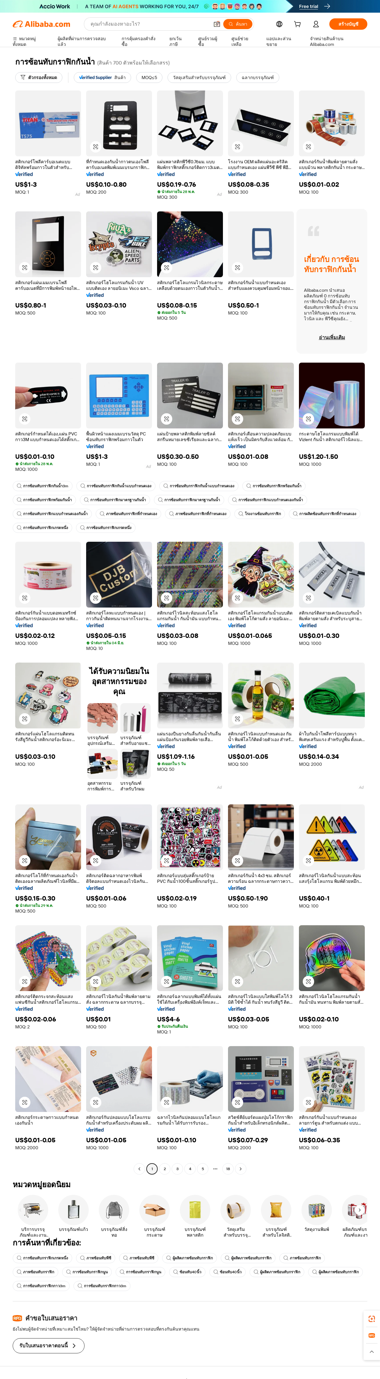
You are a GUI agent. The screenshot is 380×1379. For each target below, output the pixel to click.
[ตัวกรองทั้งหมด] (38, 77)
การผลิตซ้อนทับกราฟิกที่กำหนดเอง (324, 513)
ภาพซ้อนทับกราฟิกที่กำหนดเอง (128, 513)
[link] (372, 1319)
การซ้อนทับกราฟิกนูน (87, 1272)
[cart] (298, 25)
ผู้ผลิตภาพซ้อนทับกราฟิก (189, 1258)
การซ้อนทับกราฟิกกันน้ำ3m (42, 486)
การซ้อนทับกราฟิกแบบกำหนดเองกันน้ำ (267, 499)
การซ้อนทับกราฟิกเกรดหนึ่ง (42, 527)
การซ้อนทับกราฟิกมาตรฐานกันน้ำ (115, 499)
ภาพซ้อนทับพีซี (95, 1258)
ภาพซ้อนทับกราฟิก (302, 1258)
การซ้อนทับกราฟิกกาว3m (41, 1286)
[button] (217, 24)
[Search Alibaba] (149, 24)
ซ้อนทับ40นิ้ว (187, 1272)
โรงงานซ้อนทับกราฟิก (259, 513)
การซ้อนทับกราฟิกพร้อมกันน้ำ (273, 486)
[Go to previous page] (139, 1169)
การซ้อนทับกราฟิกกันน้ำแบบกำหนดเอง (115, 486)
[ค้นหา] (237, 24)
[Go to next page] (240, 1169)
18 (228, 1169)
